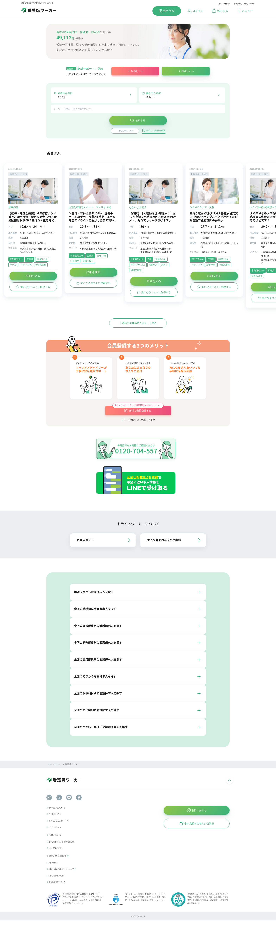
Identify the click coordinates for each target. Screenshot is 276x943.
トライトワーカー (55, 787)
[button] (220, 10)
